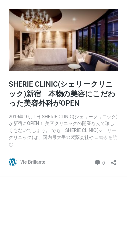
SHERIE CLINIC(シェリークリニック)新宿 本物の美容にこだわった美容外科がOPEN (62, 93)
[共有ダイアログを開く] (113, 160)
